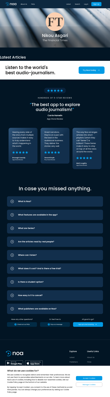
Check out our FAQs (22, 324)
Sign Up (96, 4)
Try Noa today (91, 70)
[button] (51, 201)
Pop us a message (55, 324)
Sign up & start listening (88, 324)
